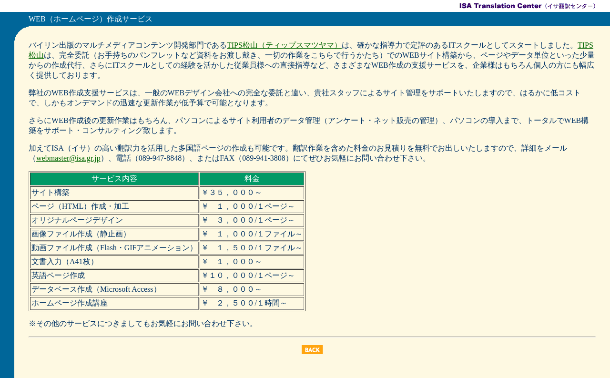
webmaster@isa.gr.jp (68, 158)
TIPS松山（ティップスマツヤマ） (284, 45)
